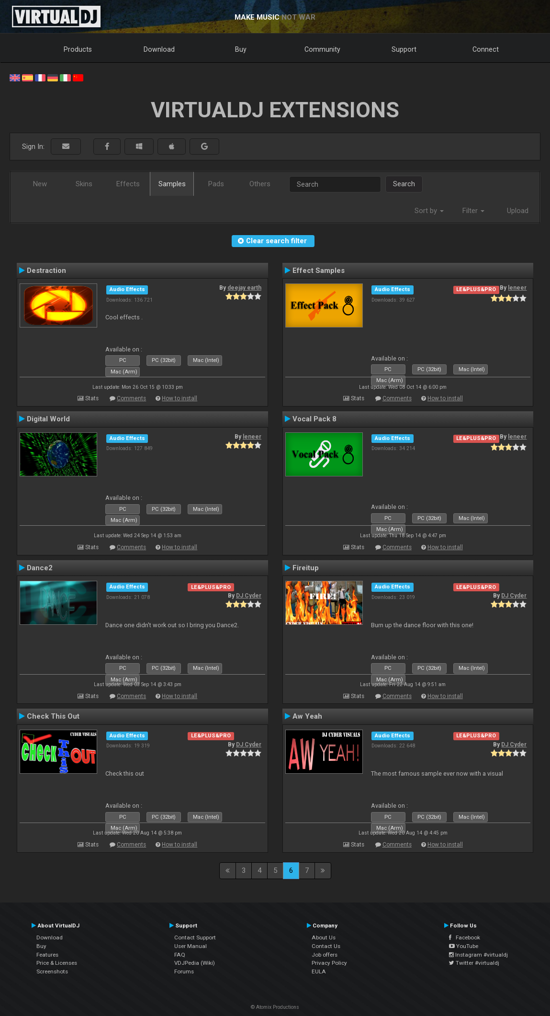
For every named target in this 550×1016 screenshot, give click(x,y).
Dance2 (40, 568)
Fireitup (305, 568)
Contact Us (326, 946)
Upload (517, 210)
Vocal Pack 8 (314, 419)
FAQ (179, 954)
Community (322, 49)
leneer (517, 287)
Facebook (464, 937)
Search (404, 184)
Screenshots (52, 971)
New (40, 184)
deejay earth (244, 287)
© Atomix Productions (275, 1007)
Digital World (48, 419)
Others (259, 184)
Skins (84, 184)
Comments (131, 398)
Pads (216, 184)
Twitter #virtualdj (474, 963)
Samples (172, 184)
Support (404, 49)
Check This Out (53, 716)
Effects (128, 184)
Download (159, 49)
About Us (324, 937)
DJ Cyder (248, 595)
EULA (319, 971)
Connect (485, 49)
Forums (184, 971)
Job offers (324, 954)
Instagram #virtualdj (478, 954)
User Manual (190, 946)
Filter (473, 210)
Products (78, 49)
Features (47, 954)
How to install (179, 398)
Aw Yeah (307, 716)
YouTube (463, 946)
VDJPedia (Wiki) (194, 963)
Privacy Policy (329, 963)
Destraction (46, 270)
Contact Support (195, 937)
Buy (241, 49)
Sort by (429, 210)
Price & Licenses (56, 963)
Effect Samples (318, 270)
